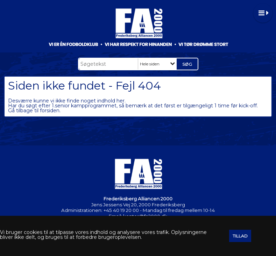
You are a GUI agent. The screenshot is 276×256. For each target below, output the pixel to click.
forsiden (49, 110)
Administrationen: (81, 210)
